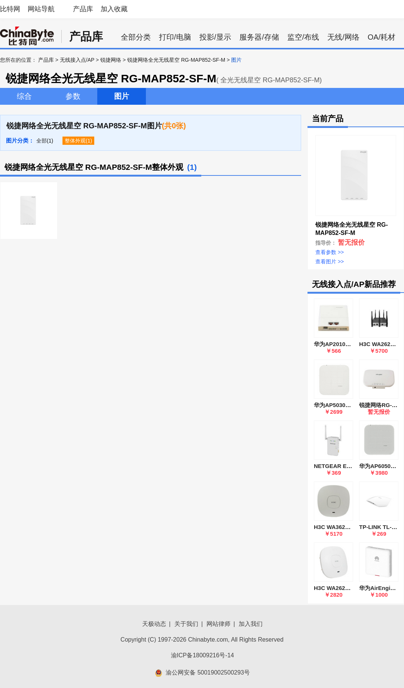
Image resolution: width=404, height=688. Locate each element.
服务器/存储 (259, 37)
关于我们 (186, 624)
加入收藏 (114, 9)
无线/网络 (343, 37)
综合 (24, 96)
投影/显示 (215, 37)
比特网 (10, 9)
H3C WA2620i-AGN (339, 588)
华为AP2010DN (334, 344)
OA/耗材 (381, 37)
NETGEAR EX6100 (338, 466)
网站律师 (218, 624)
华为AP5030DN (334, 405)
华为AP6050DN (379, 466)
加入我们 (251, 624)
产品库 (83, 9)
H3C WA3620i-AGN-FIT (344, 527)
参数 (72, 96)
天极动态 (154, 624)
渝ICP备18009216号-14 (202, 655)
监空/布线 (303, 37)
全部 (41, 141)
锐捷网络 (110, 60)
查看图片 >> (329, 262)
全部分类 (136, 37)
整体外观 (75, 141)
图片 (121, 96)
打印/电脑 (175, 37)
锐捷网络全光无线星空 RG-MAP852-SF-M (176, 60)
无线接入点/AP (77, 60)
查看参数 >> (329, 252)
